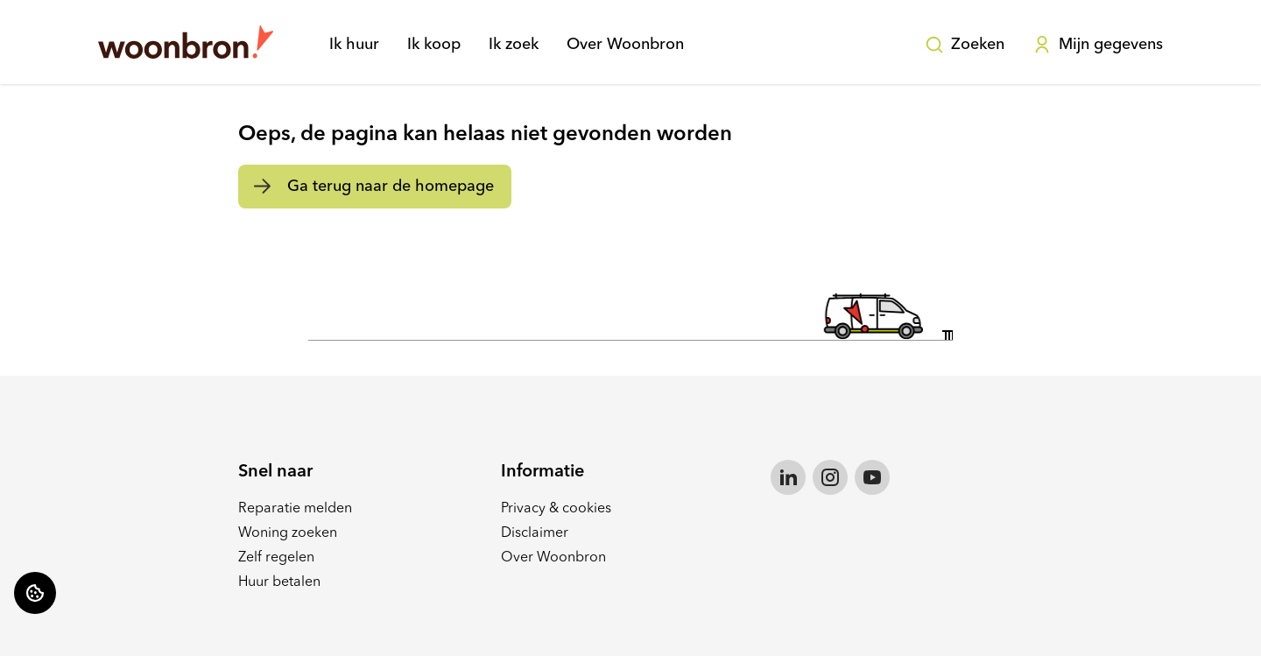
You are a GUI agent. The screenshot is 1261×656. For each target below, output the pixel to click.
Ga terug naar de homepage (390, 186)
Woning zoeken (287, 533)
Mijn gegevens (1097, 44)
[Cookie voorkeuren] (35, 593)
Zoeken (964, 44)
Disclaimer (534, 533)
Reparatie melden (295, 509)
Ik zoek (514, 45)
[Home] (185, 42)
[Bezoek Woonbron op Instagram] (830, 477)
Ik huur (354, 45)
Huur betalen (279, 582)
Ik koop (434, 45)
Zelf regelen (276, 558)
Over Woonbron (625, 45)
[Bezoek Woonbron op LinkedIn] (788, 477)
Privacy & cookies (556, 509)
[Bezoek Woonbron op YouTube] (872, 477)
